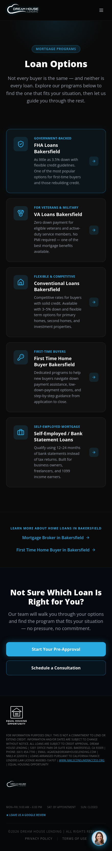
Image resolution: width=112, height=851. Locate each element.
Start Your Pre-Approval (56, 649)
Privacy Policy (38, 839)
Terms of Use (74, 839)
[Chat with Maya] (99, 838)
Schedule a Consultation (56, 668)
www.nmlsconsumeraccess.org (81, 760)
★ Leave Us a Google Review (26, 815)
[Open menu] (101, 10)
